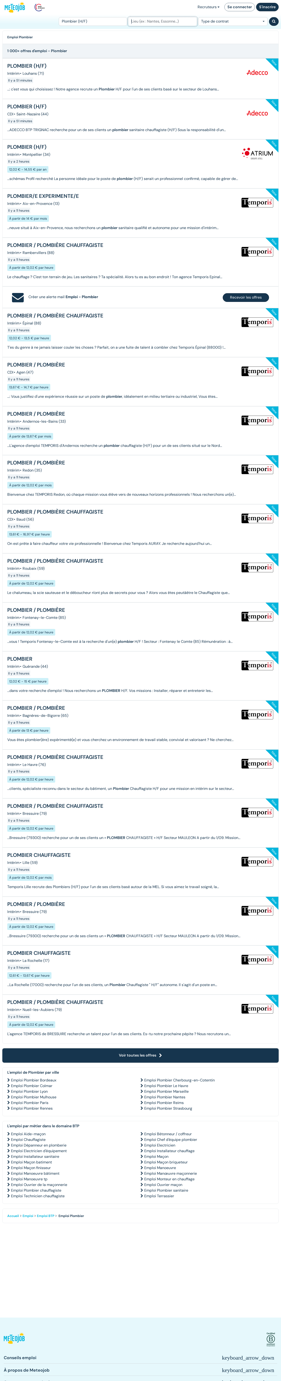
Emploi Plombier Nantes (164, 1097)
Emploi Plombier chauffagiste (36, 1190)
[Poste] (93, 21)
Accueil (13, 1216)
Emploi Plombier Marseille (166, 1091)
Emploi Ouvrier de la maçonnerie (39, 1184)
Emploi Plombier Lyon (29, 1091)
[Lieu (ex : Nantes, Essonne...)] (162, 21)
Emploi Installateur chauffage (169, 1150)
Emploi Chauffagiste (28, 1139)
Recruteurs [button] (208, 6)
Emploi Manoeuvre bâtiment (35, 1173)
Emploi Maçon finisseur (31, 1167)
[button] (14, 1339)
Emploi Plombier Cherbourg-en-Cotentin (179, 1080)
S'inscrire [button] (267, 6)
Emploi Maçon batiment (31, 1162)
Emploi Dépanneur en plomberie (38, 1145)
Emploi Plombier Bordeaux (33, 1080)
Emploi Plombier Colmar (31, 1085)
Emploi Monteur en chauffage (169, 1179)
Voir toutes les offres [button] (140, 1055)
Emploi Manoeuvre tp (29, 1179)
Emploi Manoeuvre (160, 1167)
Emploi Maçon (156, 1156)
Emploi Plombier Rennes (32, 1108)
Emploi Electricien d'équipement (39, 1150)
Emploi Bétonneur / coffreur (168, 1133)
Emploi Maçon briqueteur (166, 1162)
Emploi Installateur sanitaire (35, 1156)
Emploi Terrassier (159, 1196)
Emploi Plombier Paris (29, 1102)
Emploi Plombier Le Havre (166, 1085)
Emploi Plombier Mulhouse (33, 1097)
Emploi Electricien (159, 1145)
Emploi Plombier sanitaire (166, 1190)
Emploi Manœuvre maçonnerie (170, 1173)
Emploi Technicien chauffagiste (38, 1196)
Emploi (28, 1216)
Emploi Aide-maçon (28, 1133)
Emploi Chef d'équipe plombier (170, 1139)
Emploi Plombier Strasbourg (168, 1108)
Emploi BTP (45, 1216)
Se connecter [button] (239, 6)
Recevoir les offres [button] (246, 297)
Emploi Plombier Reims (164, 1102)
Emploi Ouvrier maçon (163, 1184)
